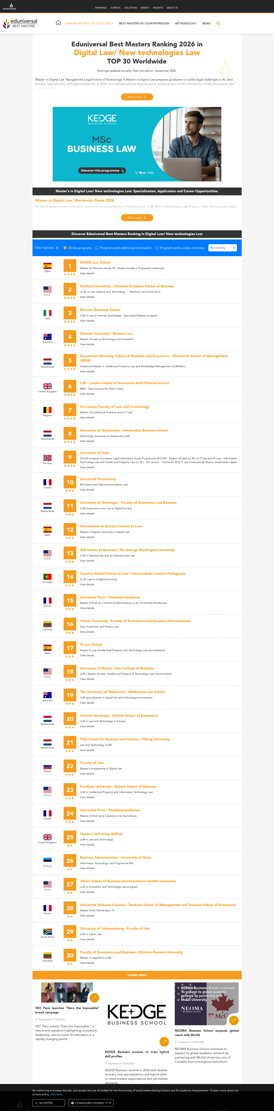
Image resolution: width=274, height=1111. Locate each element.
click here (56, 1094)
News (206, 23)
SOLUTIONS (130, 8)
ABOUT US (172, 8)
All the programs (79, 248)
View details (87, 273)
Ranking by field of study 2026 (88, 23)
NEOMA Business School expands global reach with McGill (207, 1033)
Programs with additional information (126, 248)
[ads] (137, 143)
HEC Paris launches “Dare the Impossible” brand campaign (67, 1010)
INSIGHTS (158, 8)
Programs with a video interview (182, 248)
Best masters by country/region (144, 23)
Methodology (185, 23)
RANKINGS (101, 8)
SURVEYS (115, 8)
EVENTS (145, 8)
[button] (112, 23)
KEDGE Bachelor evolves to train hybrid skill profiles (137, 1054)
